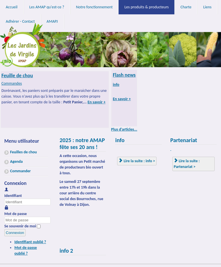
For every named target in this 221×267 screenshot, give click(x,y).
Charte (185, 7)
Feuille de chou (17, 75)
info (116, 84)
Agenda (16, 161)
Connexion (15, 233)
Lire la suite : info (136, 160)
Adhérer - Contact (20, 21)
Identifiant (13, 195)
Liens (207, 7)
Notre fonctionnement (94, 7)
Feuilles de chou (23, 152)
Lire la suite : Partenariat (187, 163)
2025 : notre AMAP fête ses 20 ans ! (82, 143)
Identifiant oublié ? (30, 241)
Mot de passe (15, 213)
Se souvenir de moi (20, 226)
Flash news (124, 75)
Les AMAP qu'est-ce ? (46, 7)
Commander (20, 171)
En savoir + (96, 102)
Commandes (11, 83)
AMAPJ (52, 21)
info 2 (66, 250)
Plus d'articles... (124, 129)
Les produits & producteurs (146, 7)
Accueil (12, 7)
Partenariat (183, 140)
